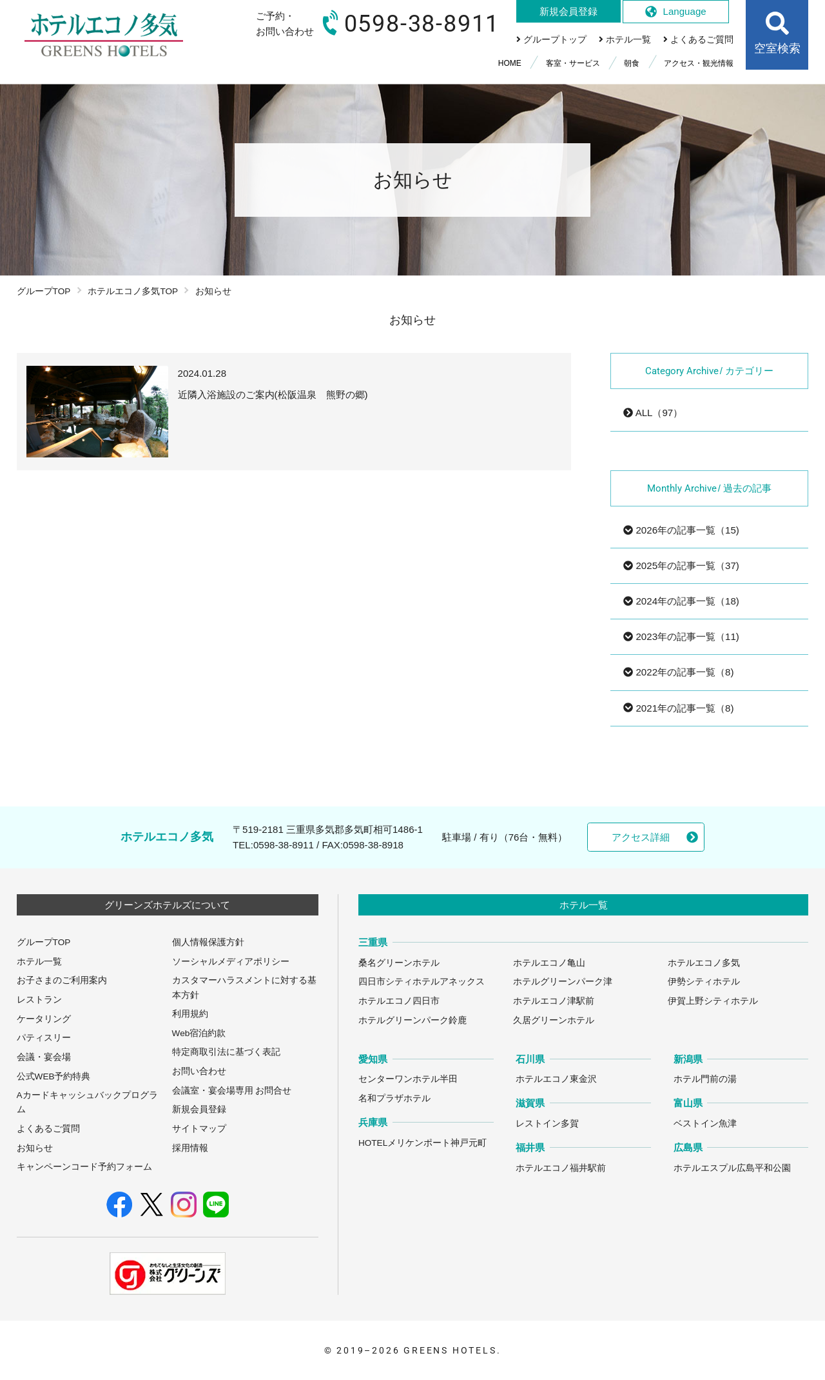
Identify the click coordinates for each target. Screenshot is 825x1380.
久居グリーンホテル (553, 1020)
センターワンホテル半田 (408, 1079)
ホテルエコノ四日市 (399, 1001)
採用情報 (190, 1148)
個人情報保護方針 (208, 942)
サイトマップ (199, 1129)
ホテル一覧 (39, 961)
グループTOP (44, 291)
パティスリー (44, 1038)
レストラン (39, 1000)
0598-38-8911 (283, 844)
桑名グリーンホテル (399, 963)
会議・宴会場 (44, 1057)
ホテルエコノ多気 (704, 963)
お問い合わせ (199, 1071)
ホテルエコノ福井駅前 (561, 1168)
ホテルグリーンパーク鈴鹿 (412, 1020)
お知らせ (35, 1148)
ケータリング (44, 1019)
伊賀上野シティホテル (713, 1001)
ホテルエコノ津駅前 (553, 1001)
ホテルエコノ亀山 (549, 963)
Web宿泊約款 (199, 1033)
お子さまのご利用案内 (62, 980)
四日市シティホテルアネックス (421, 981)
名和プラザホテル (394, 1098)
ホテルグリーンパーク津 (562, 981)
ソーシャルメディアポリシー (230, 961)
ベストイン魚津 (705, 1123)
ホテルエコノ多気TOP (133, 291)
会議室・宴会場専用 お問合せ (232, 1090)
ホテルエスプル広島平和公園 (732, 1168)
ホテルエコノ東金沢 (556, 1079)
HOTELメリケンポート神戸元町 (422, 1143)
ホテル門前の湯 (705, 1079)
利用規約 (190, 1014)
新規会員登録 (199, 1109)
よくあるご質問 (48, 1129)
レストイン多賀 (547, 1123)
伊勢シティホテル (704, 981)
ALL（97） (653, 412)
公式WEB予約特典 (54, 1076)
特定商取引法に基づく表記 (226, 1052)
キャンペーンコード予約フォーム (84, 1167)
